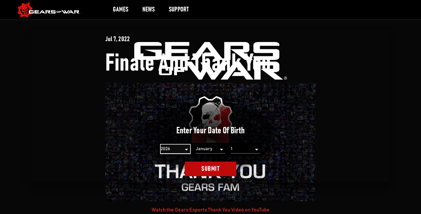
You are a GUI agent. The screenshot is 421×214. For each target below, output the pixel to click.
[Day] (245, 149)
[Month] (210, 149)
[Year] (175, 149)
